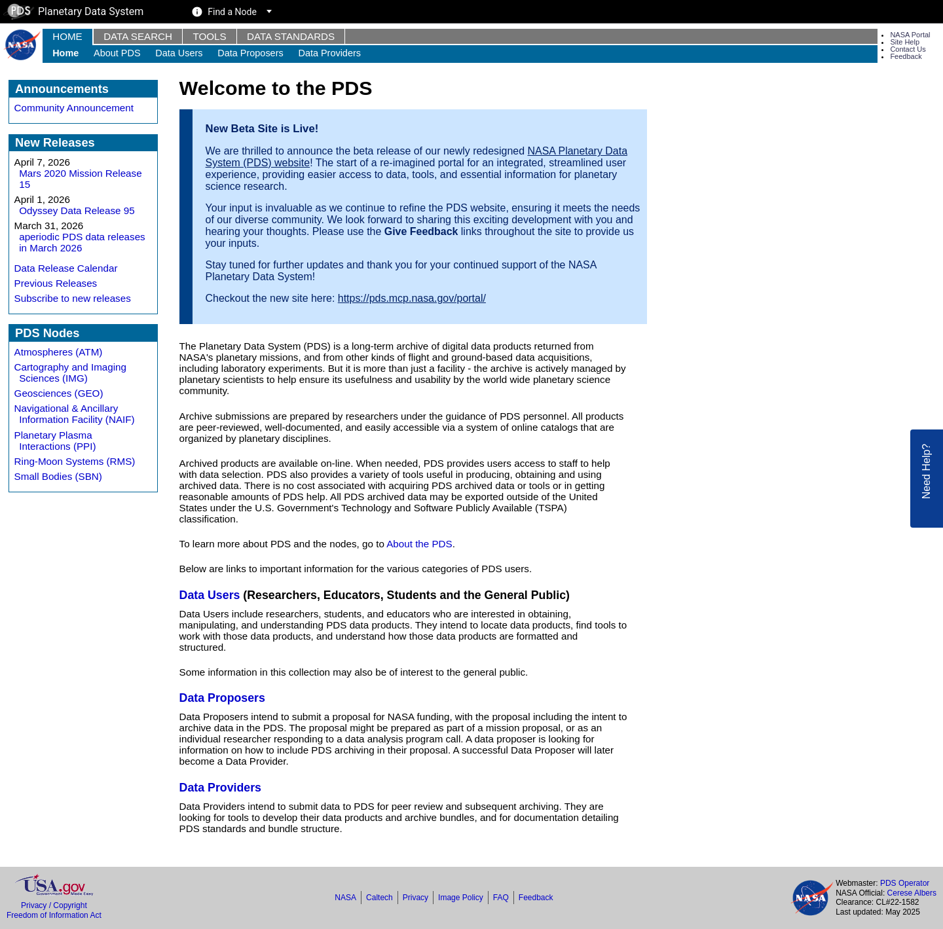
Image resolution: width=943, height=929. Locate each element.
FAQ (501, 897)
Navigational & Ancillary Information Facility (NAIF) (74, 414)
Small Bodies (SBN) (58, 476)
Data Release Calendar (66, 268)
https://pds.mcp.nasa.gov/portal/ (412, 298)
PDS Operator (904, 883)
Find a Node (232, 12)
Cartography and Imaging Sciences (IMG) (70, 372)
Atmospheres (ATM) (58, 351)
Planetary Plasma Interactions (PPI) (55, 440)
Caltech (379, 897)
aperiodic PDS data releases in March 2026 (82, 242)
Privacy (415, 897)
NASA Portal (910, 35)
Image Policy (460, 897)
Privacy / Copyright (54, 905)
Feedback (905, 56)
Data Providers (329, 53)
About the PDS (419, 543)
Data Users (178, 53)
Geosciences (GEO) (58, 393)
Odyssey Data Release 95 (76, 210)
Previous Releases (56, 283)
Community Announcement (74, 107)
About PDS (117, 53)
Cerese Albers (911, 893)
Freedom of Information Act (54, 915)
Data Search (137, 36)
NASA (345, 897)
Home (67, 36)
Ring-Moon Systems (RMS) (75, 461)
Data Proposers (250, 53)
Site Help (904, 42)
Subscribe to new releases (72, 298)
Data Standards (291, 36)
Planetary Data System (73, 11)
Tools (209, 36)
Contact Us (907, 49)
